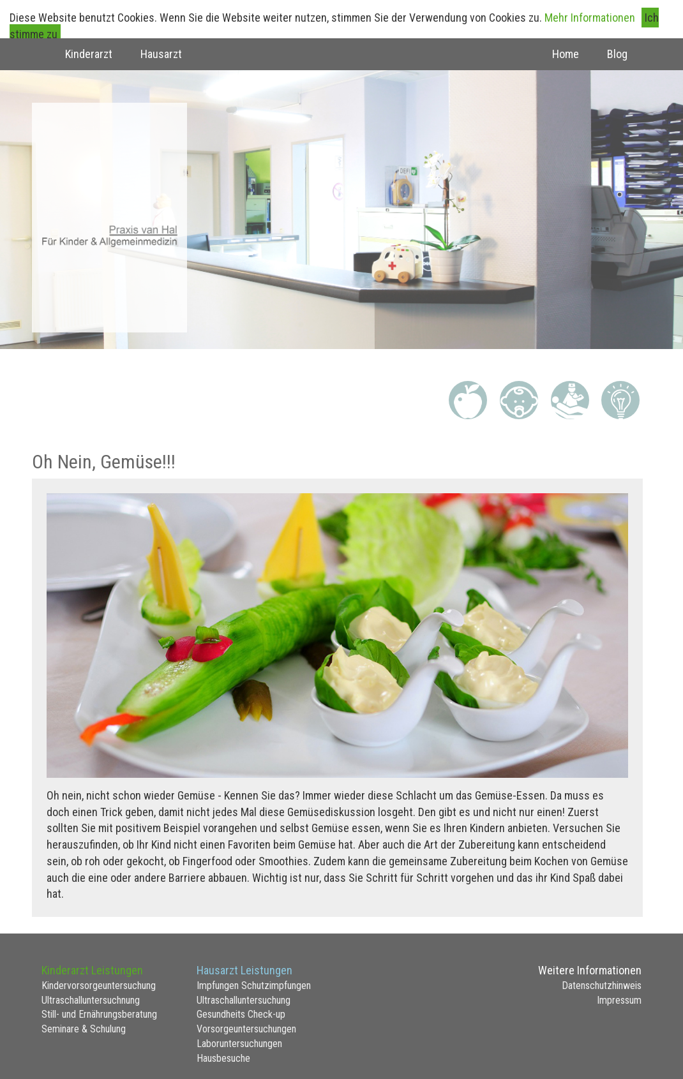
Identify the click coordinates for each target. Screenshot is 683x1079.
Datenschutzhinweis (602, 985)
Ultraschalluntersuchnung (90, 1000)
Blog (617, 54)
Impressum (619, 1000)
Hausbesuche (223, 1058)
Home (565, 54)
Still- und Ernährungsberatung (99, 1014)
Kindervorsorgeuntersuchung (98, 985)
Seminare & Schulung (83, 1029)
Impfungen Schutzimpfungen (254, 985)
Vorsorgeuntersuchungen (246, 1029)
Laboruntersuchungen (239, 1044)
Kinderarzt (88, 54)
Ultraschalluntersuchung (243, 1000)
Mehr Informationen (589, 17)
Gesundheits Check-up (241, 1014)
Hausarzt (161, 54)
